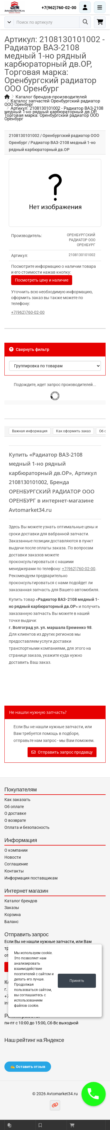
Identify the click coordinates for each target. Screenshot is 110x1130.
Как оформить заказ (73, 431)
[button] (94, 1094)
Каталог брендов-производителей (51, 97)
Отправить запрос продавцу (62, 752)
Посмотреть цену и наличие (41, 280)
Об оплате (14, 806)
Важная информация (30, 431)
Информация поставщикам (30, 878)
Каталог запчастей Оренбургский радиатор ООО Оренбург (52, 102)
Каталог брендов (20, 900)
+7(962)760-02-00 (59, 7)
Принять (77, 981)
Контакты (14, 871)
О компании (16, 850)
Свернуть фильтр (29, 349)
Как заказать (17, 799)
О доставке (15, 813)
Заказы (11, 907)
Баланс (11, 921)
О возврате (15, 820)
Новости (12, 857)
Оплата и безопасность (27, 827)
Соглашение (16, 864)
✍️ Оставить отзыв (27, 1066)
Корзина (12, 914)
